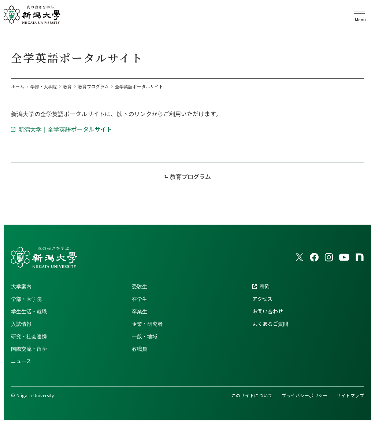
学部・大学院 (26, 298)
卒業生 (139, 311)
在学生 (139, 298)
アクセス (262, 298)
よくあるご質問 (270, 323)
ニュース (21, 361)
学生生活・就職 (29, 311)
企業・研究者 (147, 323)
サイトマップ (350, 395)
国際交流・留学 (29, 348)
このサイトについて (251, 395)
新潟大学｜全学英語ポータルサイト (65, 129)
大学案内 (21, 286)
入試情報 (21, 323)
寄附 (265, 286)
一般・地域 (144, 336)
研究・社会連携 (29, 336)
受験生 (139, 286)
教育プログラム (190, 176)
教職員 (139, 348)
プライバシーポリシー (304, 395)
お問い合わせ (267, 311)
